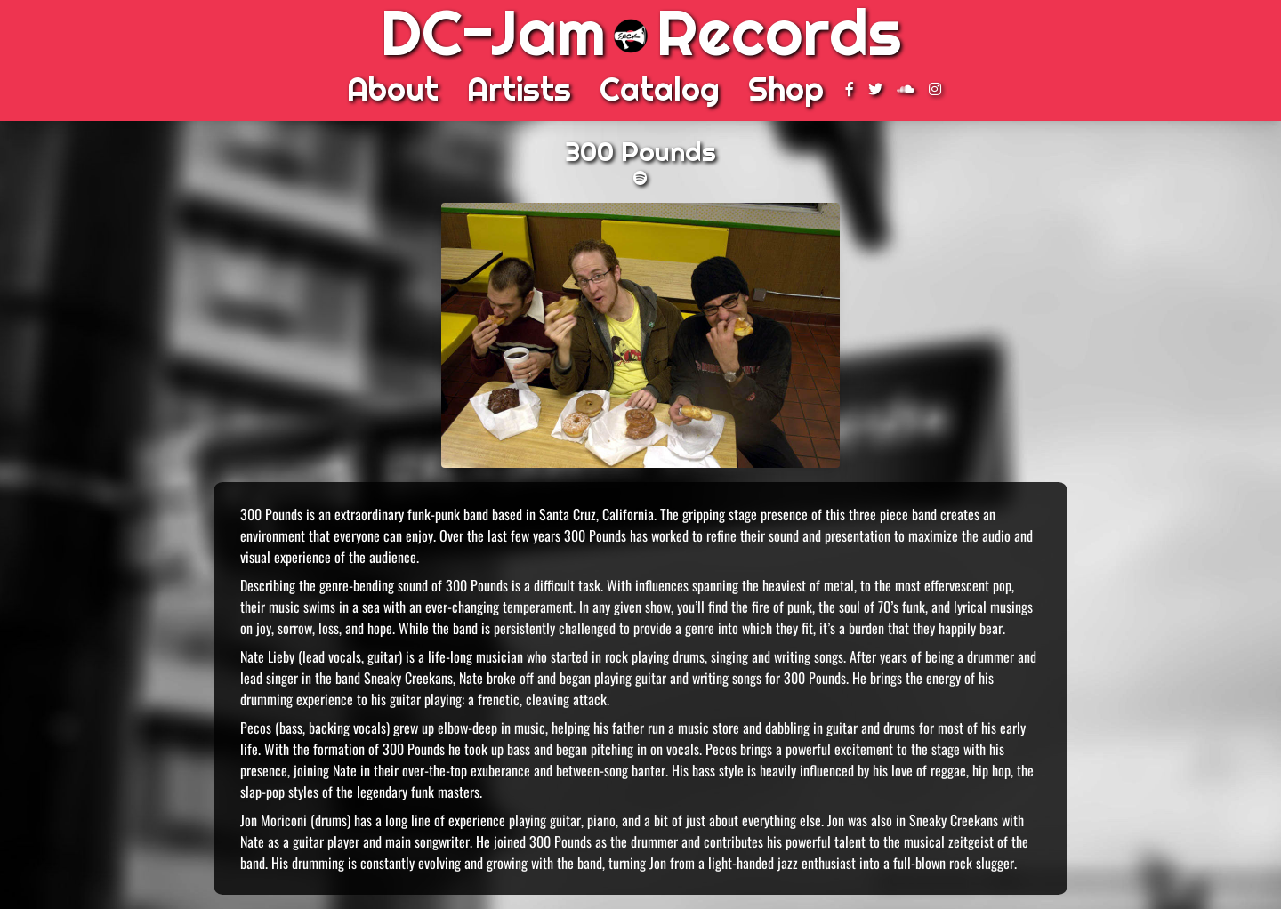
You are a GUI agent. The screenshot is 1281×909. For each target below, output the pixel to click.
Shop (786, 89)
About (393, 89)
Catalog (660, 89)
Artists (519, 89)
